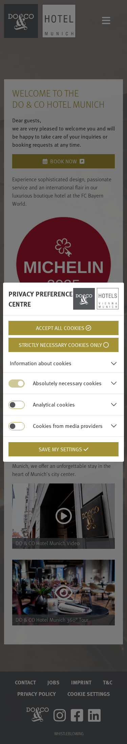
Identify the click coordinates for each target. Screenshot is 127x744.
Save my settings (64, 449)
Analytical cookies (54, 404)
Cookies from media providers (68, 426)
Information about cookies (40, 363)
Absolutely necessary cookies (67, 383)
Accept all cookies (63, 328)
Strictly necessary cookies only (64, 345)
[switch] (16, 405)
